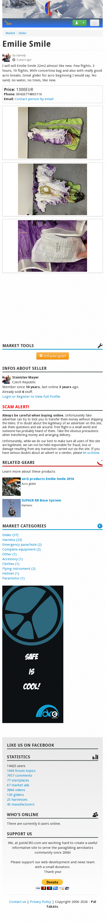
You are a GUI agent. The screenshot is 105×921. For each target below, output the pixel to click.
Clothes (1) (10, 564)
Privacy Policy (40, 902)
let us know (91, 453)
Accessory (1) (12, 559)
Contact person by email (34, 99)
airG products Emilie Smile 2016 (48, 479)
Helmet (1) (10, 573)
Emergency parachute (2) (22, 545)
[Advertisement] (52, 310)
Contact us (17, 902)
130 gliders (15, 795)
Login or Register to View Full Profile (31, 397)
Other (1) (9, 554)
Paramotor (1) (13, 578)
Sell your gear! (52, 356)
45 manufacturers (21, 804)
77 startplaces (18, 780)
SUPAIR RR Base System (41, 500)
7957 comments (19, 775)
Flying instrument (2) (18, 569)
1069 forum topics (21, 771)
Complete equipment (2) (21, 549)
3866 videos (16, 790)
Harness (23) (12, 540)
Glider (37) (10, 535)
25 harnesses (17, 800)
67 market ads (18, 785)
